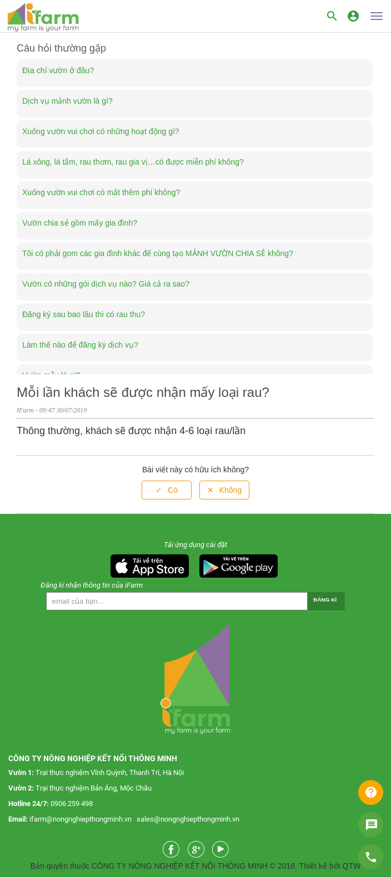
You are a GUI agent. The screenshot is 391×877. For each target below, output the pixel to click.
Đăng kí (325, 599)
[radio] (167, 490)
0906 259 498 (72, 803)
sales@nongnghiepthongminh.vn (188, 819)
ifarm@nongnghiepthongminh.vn (80, 819)
